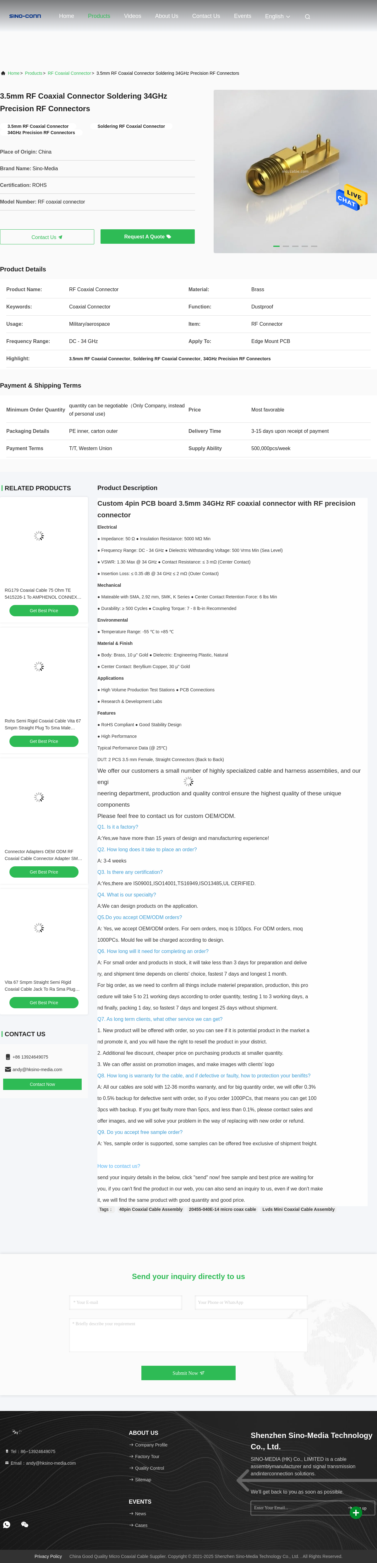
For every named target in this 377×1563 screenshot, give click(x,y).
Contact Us (206, 16)
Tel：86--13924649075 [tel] (29, 1451)
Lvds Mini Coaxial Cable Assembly (298, 1209)
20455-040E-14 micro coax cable (222, 1209)
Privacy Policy (48, 1556)
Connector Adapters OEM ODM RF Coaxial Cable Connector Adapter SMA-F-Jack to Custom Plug (43, 858)
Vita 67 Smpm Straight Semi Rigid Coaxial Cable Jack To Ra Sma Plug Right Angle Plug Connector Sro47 (40, 989)
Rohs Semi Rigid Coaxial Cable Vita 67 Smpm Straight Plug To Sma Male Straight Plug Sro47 (43, 727)
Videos (132, 16)
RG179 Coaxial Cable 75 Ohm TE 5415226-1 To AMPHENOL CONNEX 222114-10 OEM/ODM (41, 597)
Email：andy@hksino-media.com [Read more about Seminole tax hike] (40, 1463)
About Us (166, 16)
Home (66, 16)
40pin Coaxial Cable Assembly (151, 1209)
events (242, 16)
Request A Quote (147, 236)
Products (99, 16)
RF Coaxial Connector (69, 73)
